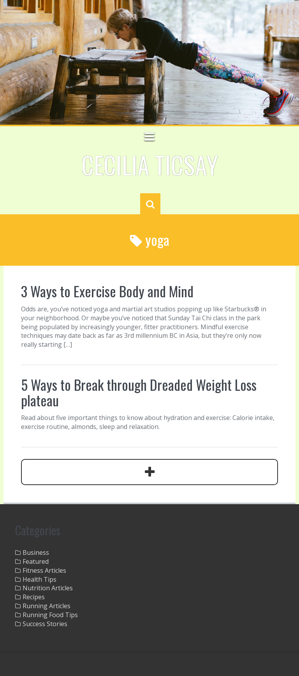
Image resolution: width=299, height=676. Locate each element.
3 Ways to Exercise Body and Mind (107, 291)
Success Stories (45, 624)
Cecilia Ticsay (149, 164)
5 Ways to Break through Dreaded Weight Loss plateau (139, 392)
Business (36, 552)
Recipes (34, 597)
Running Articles (46, 606)
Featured (36, 561)
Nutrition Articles (48, 588)
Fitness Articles (44, 570)
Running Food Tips (50, 615)
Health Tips (39, 579)
